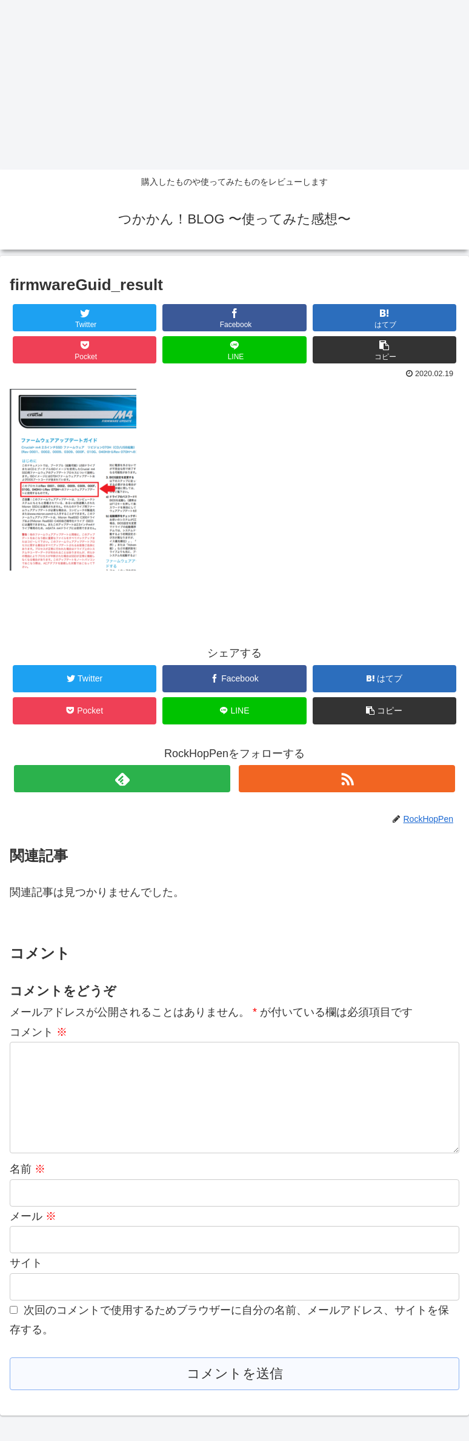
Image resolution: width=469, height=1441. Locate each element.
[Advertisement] (234, 85)
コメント (38, 1032)
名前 (27, 1188)
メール (33, 1236)
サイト (26, 1282)
